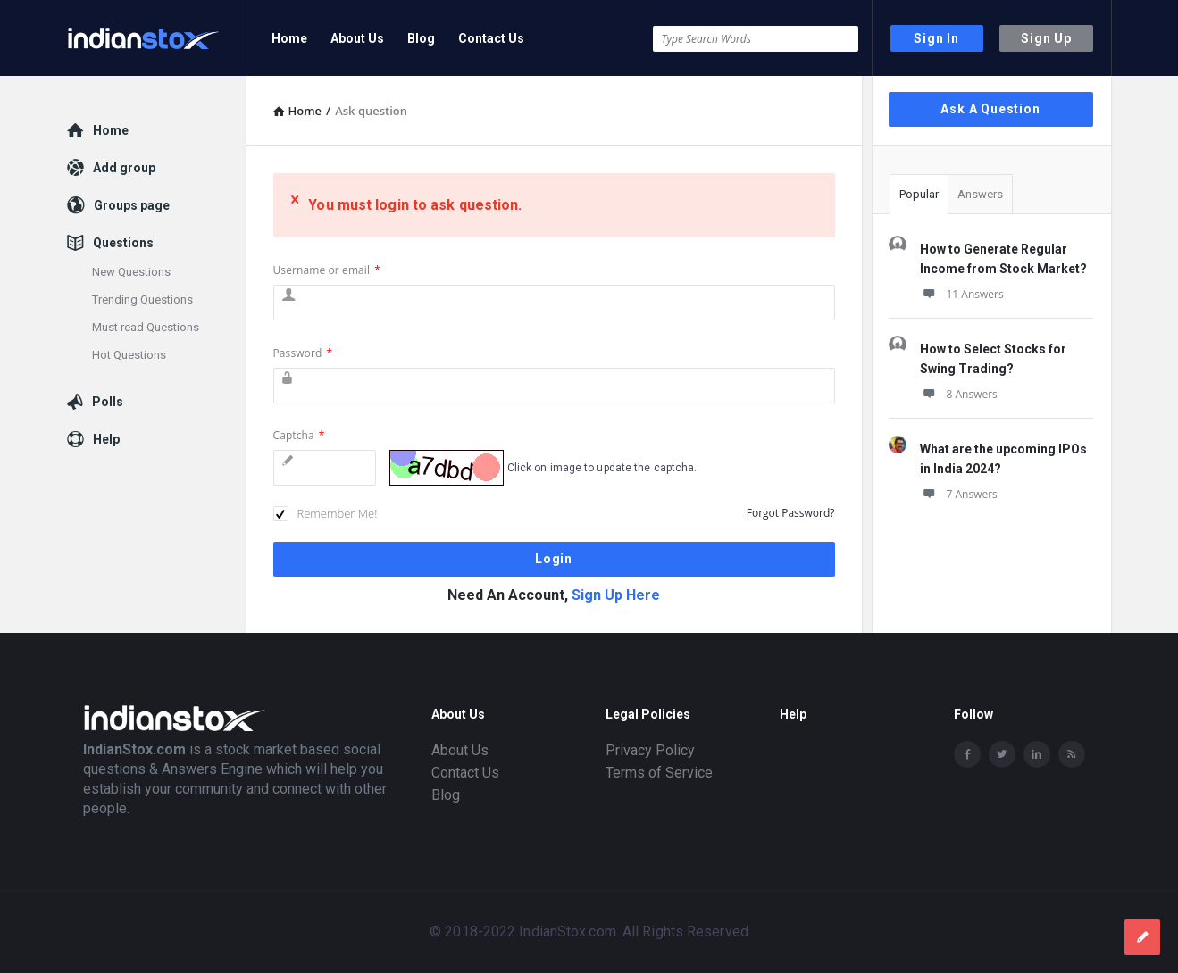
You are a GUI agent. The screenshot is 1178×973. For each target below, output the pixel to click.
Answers (980, 194)
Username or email (326, 270)
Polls (107, 402)
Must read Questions (145, 327)
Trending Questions (142, 299)
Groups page (132, 205)
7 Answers (959, 494)
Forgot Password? (791, 512)
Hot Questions (129, 355)
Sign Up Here (616, 594)
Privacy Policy (650, 750)
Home (289, 38)
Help (106, 439)
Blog (421, 38)
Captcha (299, 435)
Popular (919, 194)
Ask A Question (990, 109)
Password (303, 353)
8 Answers (959, 394)
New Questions (131, 272)
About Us (357, 38)
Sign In (936, 38)
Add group (124, 168)
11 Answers (962, 294)
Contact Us (491, 38)
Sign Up (1046, 38)
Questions (123, 243)
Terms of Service (659, 772)
